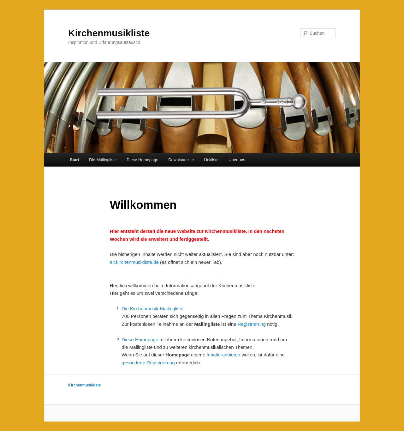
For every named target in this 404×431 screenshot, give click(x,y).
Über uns (237, 159)
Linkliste (211, 159)
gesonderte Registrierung (148, 362)
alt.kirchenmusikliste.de (134, 262)
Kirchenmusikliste (109, 33)
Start (74, 159)
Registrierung (252, 324)
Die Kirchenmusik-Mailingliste (152, 308)
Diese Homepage (142, 159)
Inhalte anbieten (223, 354)
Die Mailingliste (102, 159)
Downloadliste (181, 159)
